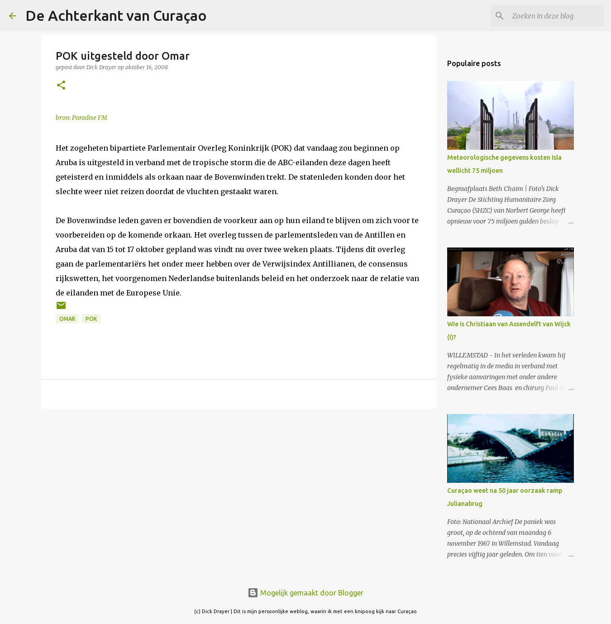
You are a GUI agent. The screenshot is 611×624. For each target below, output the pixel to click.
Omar (67, 319)
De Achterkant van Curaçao (116, 15)
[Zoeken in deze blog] (556, 16)
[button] (61, 86)
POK (91, 319)
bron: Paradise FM (81, 118)
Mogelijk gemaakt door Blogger (305, 593)
